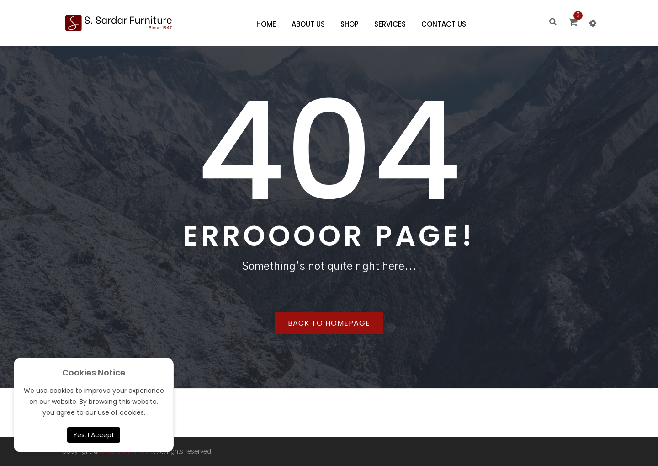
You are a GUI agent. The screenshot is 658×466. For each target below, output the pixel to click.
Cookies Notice (93, 372)
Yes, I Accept (93, 434)
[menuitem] (266, 24)
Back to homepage (329, 323)
